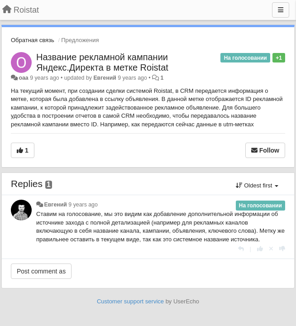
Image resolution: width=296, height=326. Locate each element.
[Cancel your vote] (271, 248)
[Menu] (280, 10)
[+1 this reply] (260, 248)
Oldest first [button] (257, 185)
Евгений (104, 78)
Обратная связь (32, 40)
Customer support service (130, 301)
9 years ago (83, 204)
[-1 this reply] (282, 248)
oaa (23, 78)
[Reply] (241, 248)
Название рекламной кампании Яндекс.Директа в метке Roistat (102, 62)
